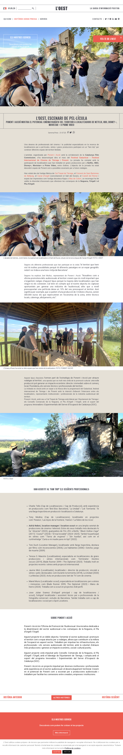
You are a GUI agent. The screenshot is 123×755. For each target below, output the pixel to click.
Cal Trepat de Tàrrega (64, 173)
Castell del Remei (90, 176)
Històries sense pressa (25, 19)
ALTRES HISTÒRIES (61, 698)
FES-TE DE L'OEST (108, 39)
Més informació (61, 733)
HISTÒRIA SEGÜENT (110, 697)
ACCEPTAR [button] (56, 752)
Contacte (97, 19)
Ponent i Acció (54, 155)
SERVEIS (43, 19)
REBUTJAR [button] (67, 752)
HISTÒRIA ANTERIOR (13, 697)
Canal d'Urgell (43, 176)
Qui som (7, 19)
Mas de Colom (75, 179)
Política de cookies (73, 748)
